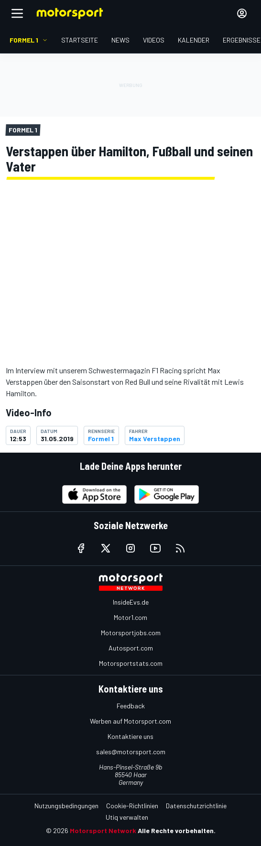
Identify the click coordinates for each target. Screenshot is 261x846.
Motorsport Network (103, 830)
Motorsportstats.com (131, 663)
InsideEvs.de (131, 602)
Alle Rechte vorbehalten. (177, 830)
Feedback (131, 706)
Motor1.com (130, 617)
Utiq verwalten (127, 817)
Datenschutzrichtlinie (196, 806)
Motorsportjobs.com (131, 633)
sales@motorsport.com (130, 752)
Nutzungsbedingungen (66, 806)
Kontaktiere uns (130, 736)
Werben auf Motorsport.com (130, 721)
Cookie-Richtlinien (132, 806)
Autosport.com (131, 648)
